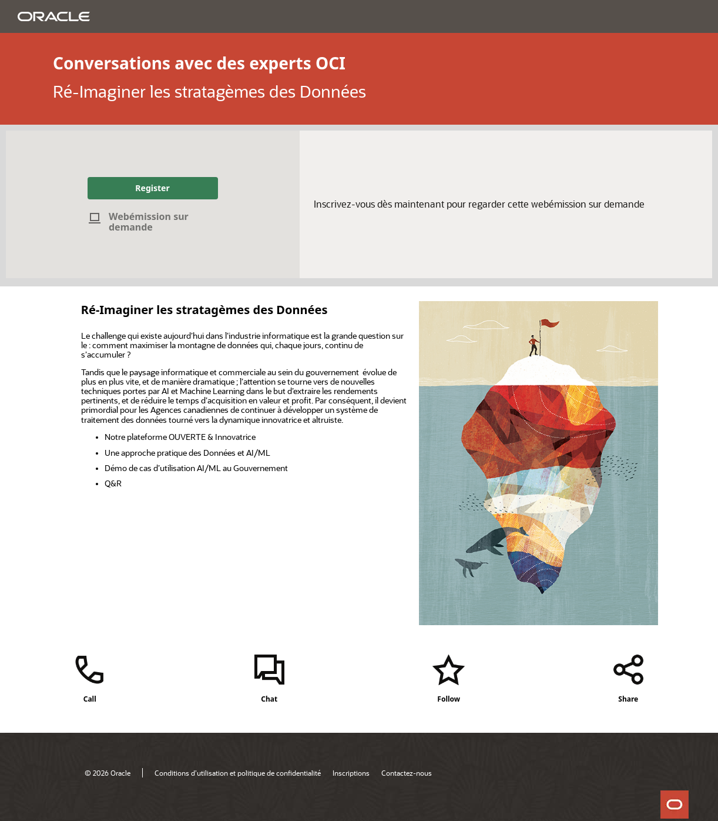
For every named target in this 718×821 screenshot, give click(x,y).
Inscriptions (351, 772)
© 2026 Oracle (107, 772)
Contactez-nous (406, 772)
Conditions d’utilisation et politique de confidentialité (238, 772)
